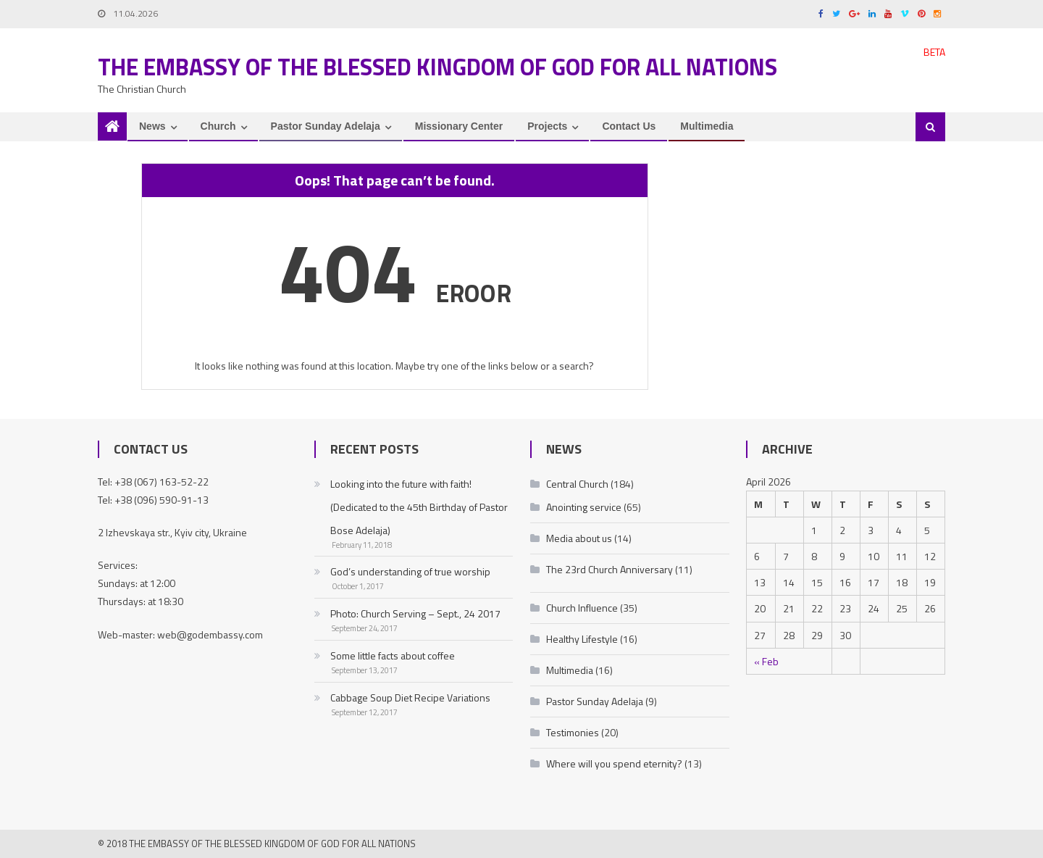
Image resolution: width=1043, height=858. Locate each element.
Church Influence (582, 607)
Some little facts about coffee (392, 655)
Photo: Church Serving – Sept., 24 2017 (415, 613)
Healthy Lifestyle (582, 638)
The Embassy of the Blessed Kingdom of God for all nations (437, 66)
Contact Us (628, 126)
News (152, 126)
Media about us (579, 538)
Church (218, 126)
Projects (547, 126)
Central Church (577, 483)
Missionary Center (459, 126)
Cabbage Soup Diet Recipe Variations (410, 697)
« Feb (766, 661)
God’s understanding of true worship (410, 571)
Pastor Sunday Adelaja (325, 126)
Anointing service (583, 507)
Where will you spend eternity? (614, 763)
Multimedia (706, 126)
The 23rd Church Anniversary (609, 569)
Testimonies (572, 732)
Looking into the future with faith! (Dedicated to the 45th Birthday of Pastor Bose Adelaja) (419, 507)
